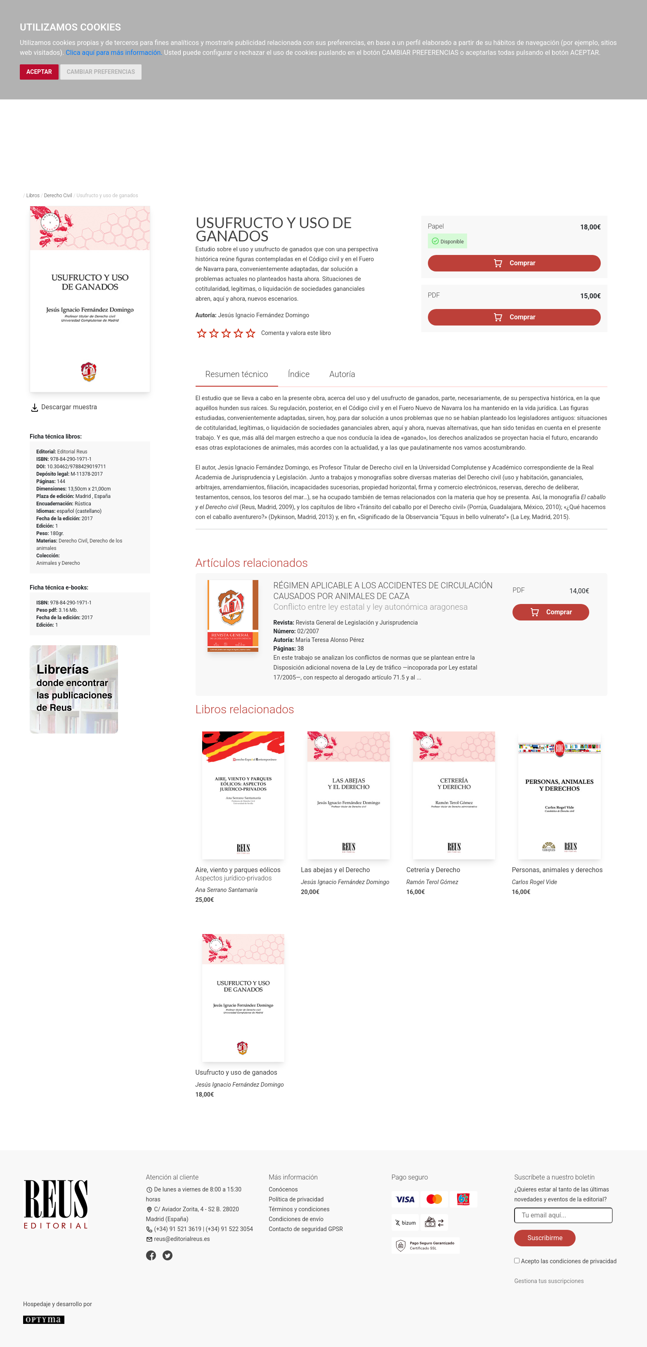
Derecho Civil (58, 195)
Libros (33, 195)
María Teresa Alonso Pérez (329, 640)
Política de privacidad (296, 1199)
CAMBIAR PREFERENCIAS (101, 71)
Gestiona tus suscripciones (549, 1281)
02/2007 (307, 631)
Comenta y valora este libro (296, 333)
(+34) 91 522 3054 (229, 1229)
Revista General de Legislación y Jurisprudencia (356, 622)
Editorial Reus (72, 452)
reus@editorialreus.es (178, 1239)
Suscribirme (544, 1238)
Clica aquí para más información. (114, 53)
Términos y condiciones (299, 1209)
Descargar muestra (63, 407)
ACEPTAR (39, 71)
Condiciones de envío (296, 1219)
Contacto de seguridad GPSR (306, 1229)
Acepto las (569, 1261)
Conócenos (283, 1189)
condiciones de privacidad (583, 1261)
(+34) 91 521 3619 (174, 1229)
